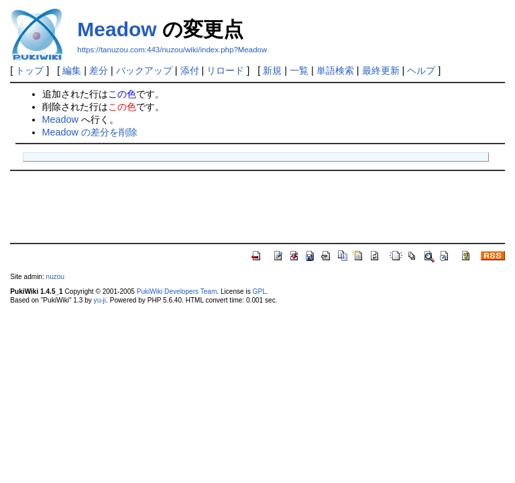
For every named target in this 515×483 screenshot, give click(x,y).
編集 (71, 70)
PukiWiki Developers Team (177, 291)
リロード (225, 70)
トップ (29, 70)
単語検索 (335, 70)
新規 (272, 70)
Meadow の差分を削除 (89, 132)
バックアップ (144, 70)
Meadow (116, 29)
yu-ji (100, 300)
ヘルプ (421, 70)
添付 (189, 70)
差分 (98, 70)
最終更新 (381, 70)
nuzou (55, 276)
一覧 (299, 70)
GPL (259, 291)
